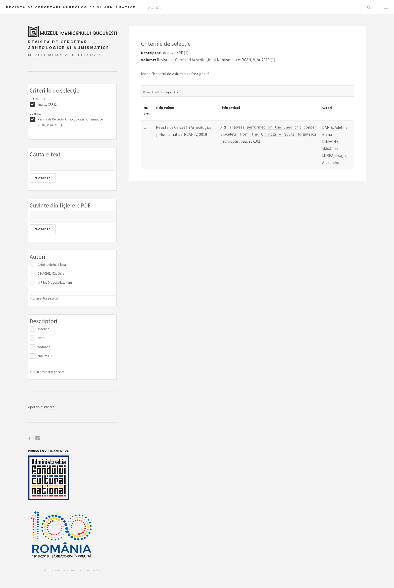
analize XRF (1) (47, 104)
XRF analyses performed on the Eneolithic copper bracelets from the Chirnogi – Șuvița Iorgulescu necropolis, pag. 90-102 (268, 134)
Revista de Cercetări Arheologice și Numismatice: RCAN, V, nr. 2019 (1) (70, 122)
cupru (41, 338)
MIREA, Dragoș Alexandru (54, 282)
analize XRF (45, 356)
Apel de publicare (41, 407)
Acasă (154, 7)
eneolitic (43, 329)
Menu (386, 7)
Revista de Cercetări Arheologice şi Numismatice (71, 7)
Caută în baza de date (369, 7)
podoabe (43, 347)
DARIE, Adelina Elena (51, 265)
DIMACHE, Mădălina (50, 273)
